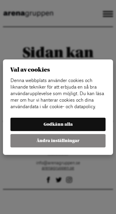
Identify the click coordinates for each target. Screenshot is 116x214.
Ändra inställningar (58, 140)
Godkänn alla (58, 124)
